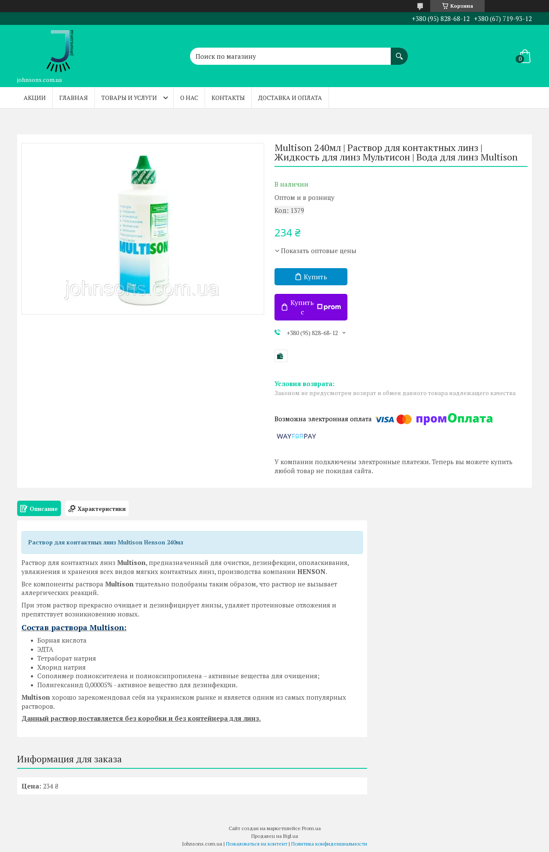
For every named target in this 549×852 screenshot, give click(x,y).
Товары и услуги (129, 98)
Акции (35, 98)
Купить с (315, 307)
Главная (73, 98)
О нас (189, 98)
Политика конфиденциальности (329, 843)
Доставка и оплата (290, 98)
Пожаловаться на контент (256, 843)
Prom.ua (311, 828)
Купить (315, 276)
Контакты (228, 98)
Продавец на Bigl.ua (274, 836)
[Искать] (399, 51)
